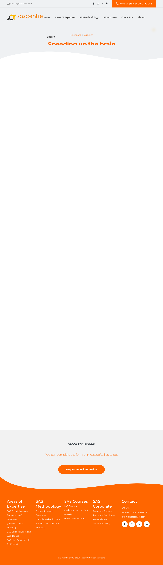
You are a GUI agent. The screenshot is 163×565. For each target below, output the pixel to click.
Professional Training (74, 518)
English (51, 36)
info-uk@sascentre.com (21, 3)
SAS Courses (70, 506)
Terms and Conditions (104, 515)
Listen (141, 17)
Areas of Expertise (65, 17)
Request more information (81, 470)
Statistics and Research (47, 523)
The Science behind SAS (48, 519)
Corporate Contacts (102, 511)
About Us (40, 527)
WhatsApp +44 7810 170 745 (135, 512)
